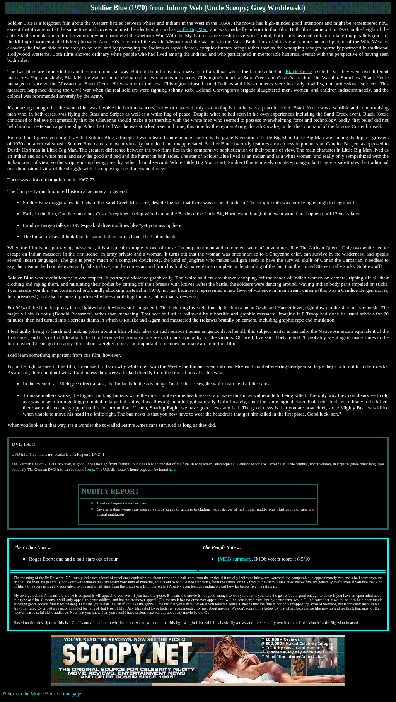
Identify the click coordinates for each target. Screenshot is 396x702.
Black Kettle (298, 71)
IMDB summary (235, 559)
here (89, 469)
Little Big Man (192, 29)
